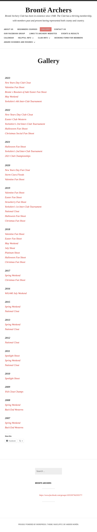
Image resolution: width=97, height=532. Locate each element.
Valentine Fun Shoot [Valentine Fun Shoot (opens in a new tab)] (15, 180)
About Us (8, 29)
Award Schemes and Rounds (19, 42)
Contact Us (60, 29)
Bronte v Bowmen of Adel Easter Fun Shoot (28, 93)
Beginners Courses (27, 29)
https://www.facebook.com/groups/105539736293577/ (64, 496)
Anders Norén (72, 526)
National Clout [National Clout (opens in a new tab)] (12, 212)
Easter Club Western (15, 120)
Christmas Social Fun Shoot (19, 134)
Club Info (44, 38)
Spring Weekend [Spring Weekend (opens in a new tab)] (13, 276)
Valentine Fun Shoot (15, 88)
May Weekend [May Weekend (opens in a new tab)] (12, 244)
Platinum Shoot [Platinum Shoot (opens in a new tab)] (13, 253)
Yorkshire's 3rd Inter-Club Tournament (25, 125)
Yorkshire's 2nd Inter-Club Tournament (25, 152)
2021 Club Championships (19, 157)
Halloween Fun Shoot (16, 129)
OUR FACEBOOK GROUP (14, 34)
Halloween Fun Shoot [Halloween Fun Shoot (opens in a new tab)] (16, 217)
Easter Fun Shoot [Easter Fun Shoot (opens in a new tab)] (14, 198)
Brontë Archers (48, 10)
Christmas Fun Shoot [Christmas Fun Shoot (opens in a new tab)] (16, 221)
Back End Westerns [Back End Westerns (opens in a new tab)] (15, 410)
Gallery (46, 29)
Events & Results (70, 34)
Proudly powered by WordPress (32, 526)
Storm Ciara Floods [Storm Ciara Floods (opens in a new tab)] (15, 175)
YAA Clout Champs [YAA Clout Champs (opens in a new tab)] (15, 392)
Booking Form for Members (69, 38)
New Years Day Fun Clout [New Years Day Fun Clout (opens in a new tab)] (18, 171)
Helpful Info (26, 38)
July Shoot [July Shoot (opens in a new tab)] (10, 249)
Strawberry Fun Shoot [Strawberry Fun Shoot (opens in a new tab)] (16, 203)
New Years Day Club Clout (19, 83)
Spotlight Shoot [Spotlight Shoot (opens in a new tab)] (13, 356)
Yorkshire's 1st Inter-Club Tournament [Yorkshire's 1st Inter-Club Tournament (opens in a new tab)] (24, 207)
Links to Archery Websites (43, 34)
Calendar (9, 38)
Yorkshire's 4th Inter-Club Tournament (25, 102)
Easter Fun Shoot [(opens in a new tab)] (14, 239)
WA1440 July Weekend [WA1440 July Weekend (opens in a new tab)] (16, 294)
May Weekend (12, 97)
